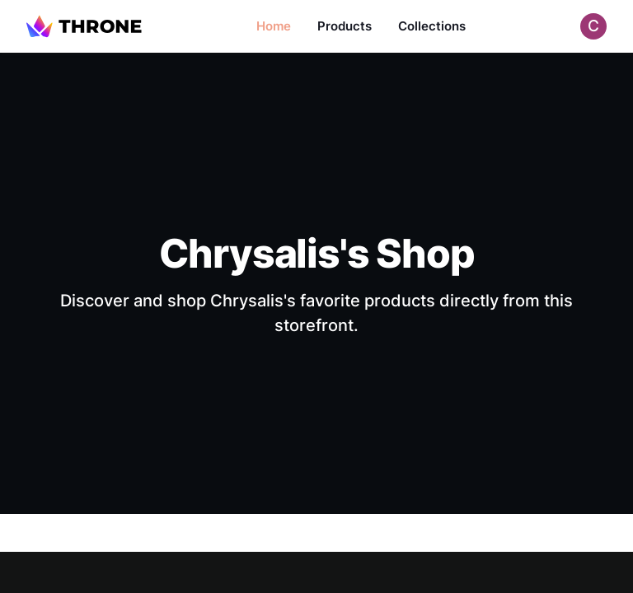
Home (273, 26)
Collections (432, 26)
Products (344, 26)
